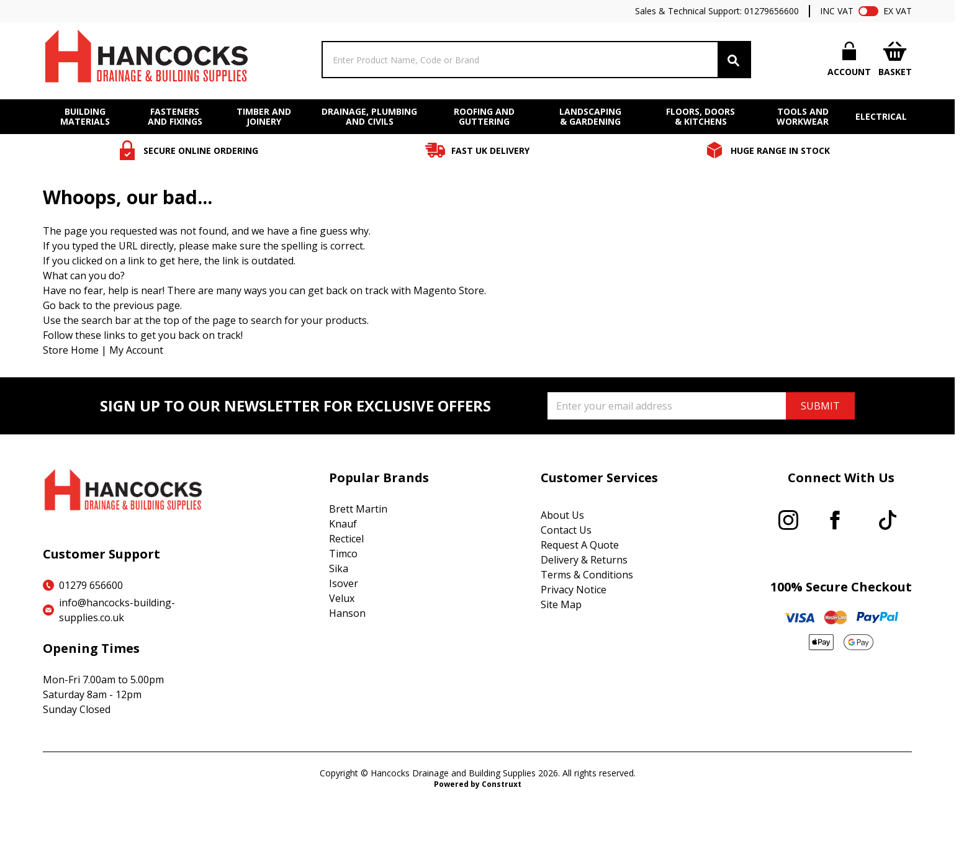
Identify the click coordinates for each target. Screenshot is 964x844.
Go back (61, 305)
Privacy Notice (573, 589)
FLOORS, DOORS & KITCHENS (700, 117)
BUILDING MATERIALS (85, 117)
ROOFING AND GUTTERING (484, 117)
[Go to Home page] (145, 59)
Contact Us (566, 530)
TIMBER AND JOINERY (263, 117)
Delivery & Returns (584, 560)
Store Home (71, 350)
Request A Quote (580, 545)
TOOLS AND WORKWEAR (803, 117)
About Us (562, 515)
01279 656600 (91, 585)
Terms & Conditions (587, 574)
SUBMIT (820, 406)
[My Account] (849, 59)
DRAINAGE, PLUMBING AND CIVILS (369, 117)
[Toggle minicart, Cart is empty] (895, 60)
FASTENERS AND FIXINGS (175, 117)
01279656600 (771, 11)
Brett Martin (358, 509)
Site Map (561, 604)
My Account (136, 350)
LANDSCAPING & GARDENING (590, 117)
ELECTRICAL (881, 117)
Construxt (501, 784)
